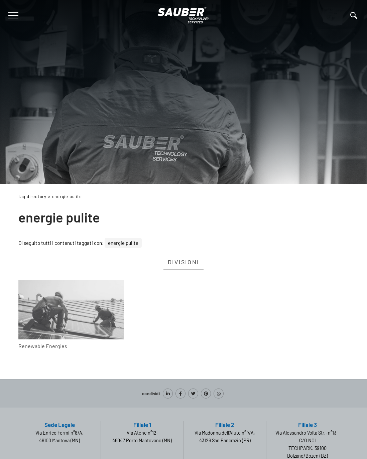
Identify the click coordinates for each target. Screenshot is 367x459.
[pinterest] (206, 394)
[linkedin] (168, 394)
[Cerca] (353, 15)
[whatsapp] (219, 394)
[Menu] (12, 15)
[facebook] (180, 394)
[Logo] (183, 13)
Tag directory (32, 196)
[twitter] (193, 394)
